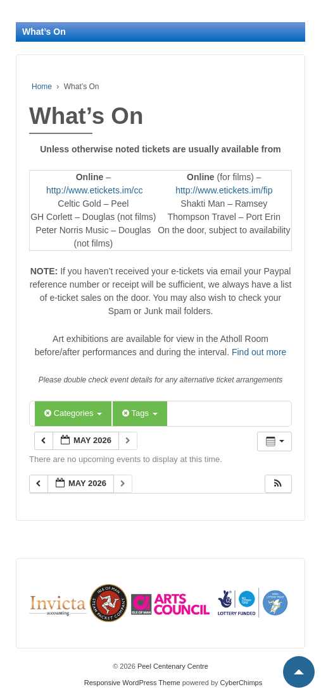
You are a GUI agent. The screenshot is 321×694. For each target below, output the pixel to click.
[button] (278, 483)
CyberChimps (241, 682)
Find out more (259, 352)
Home (42, 86)
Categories (73, 413)
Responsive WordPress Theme (132, 682)
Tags (139, 413)
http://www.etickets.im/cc (94, 190)
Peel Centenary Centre (171, 666)
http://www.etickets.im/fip (223, 190)
